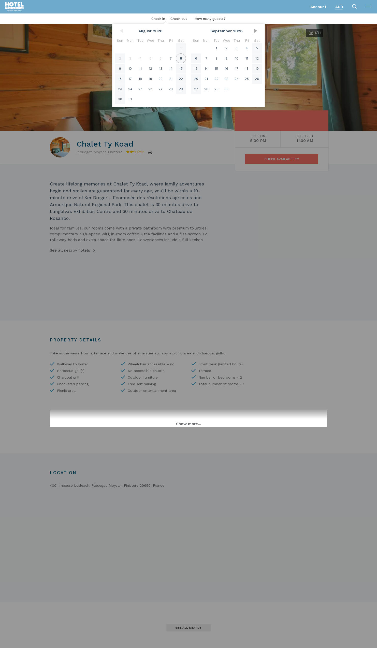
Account (318, 7)
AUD (339, 7)
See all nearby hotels (70, 250)
